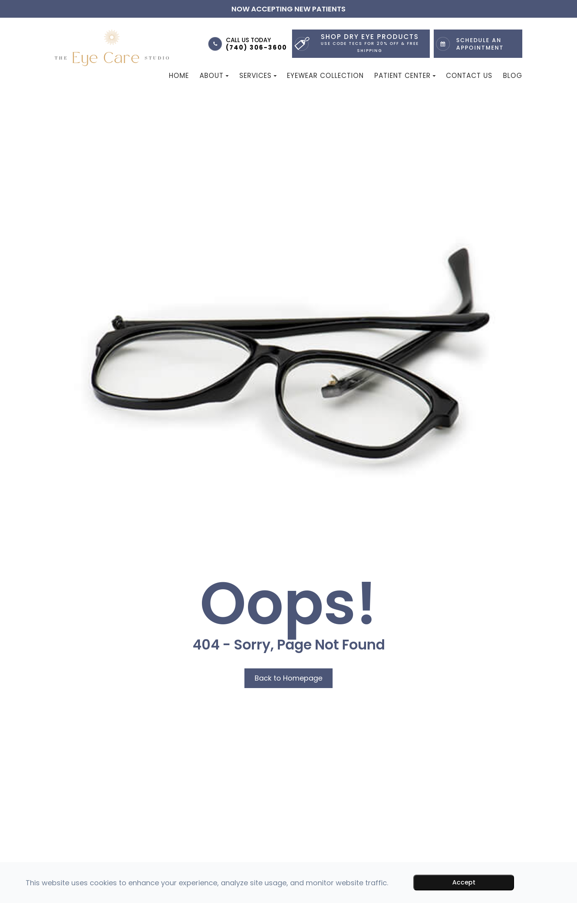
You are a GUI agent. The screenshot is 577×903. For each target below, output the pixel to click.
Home (179, 75)
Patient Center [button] (405, 75)
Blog (512, 75)
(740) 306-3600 (256, 47)
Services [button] (258, 75)
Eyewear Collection (325, 75)
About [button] (214, 75)
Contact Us (469, 75)
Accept (463, 882)
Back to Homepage (288, 678)
